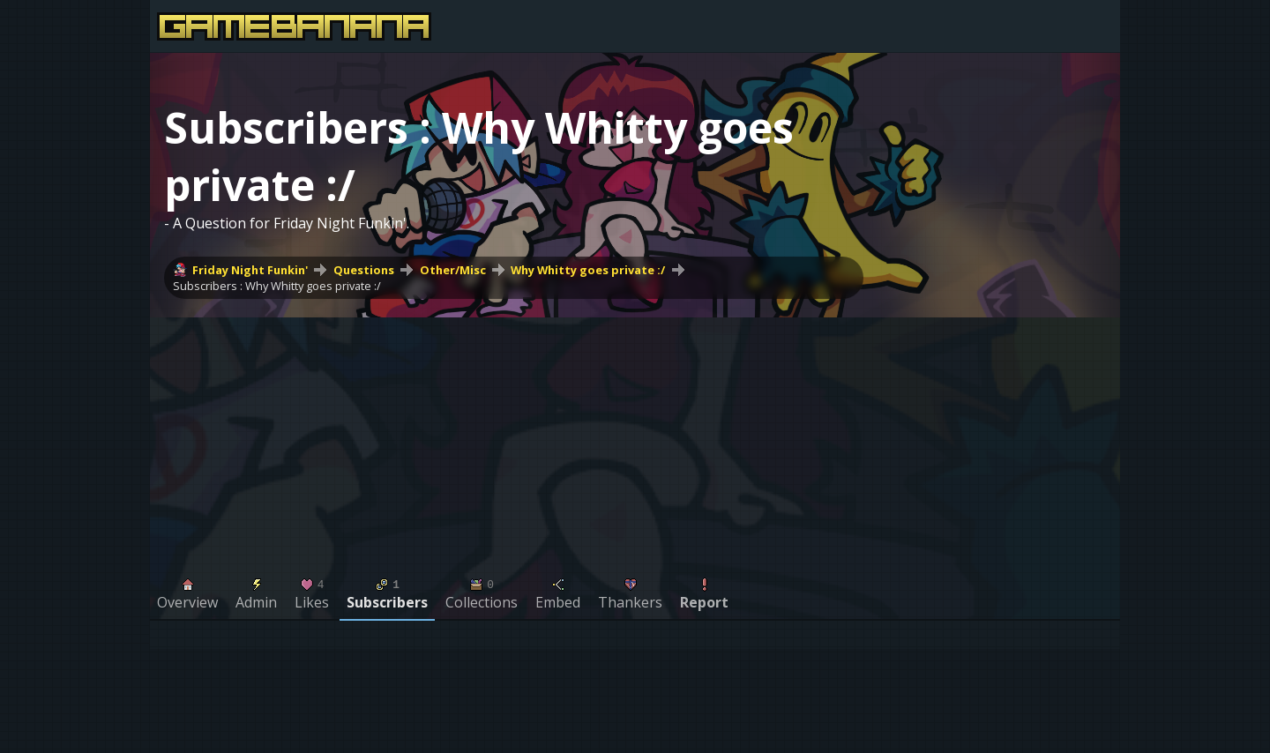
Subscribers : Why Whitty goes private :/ (277, 286)
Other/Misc (453, 270)
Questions (363, 270)
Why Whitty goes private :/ (588, 270)
